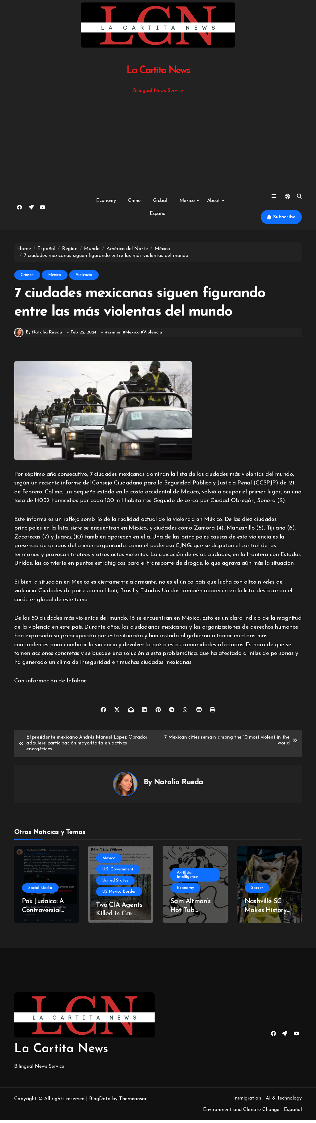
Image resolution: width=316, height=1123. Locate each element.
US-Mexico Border (119, 894)
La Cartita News (158, 70)
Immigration (247, 1100)
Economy (106, 200)
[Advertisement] (159, 141)
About (215, 200)
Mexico (189, 200)
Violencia (84, 275)
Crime (134, 200)
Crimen (27, 275)
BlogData (99, 1101)
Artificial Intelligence (187, 878)
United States (115, 883)
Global (160, 200)
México (54, 275)
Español (158, 213)
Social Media (40, 891)
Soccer (257, 891)
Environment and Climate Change (241, 1112)
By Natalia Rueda (38, 335)
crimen (115, 335)
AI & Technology (284, 1100)
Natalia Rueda (178, 785)
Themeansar (132, 1101)
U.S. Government (118, 872)
